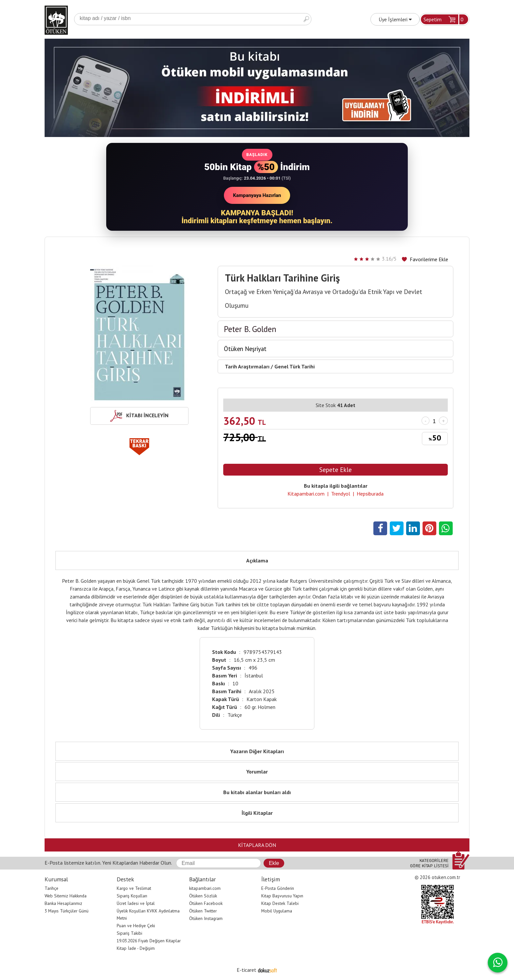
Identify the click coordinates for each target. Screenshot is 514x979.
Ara (306, 19)
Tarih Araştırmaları (247, 366)
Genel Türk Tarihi (294, 366)
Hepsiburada (370, 493)
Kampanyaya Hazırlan (257, 195)
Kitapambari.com (306, 493)
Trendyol (340, 493)
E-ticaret (246, 970)
